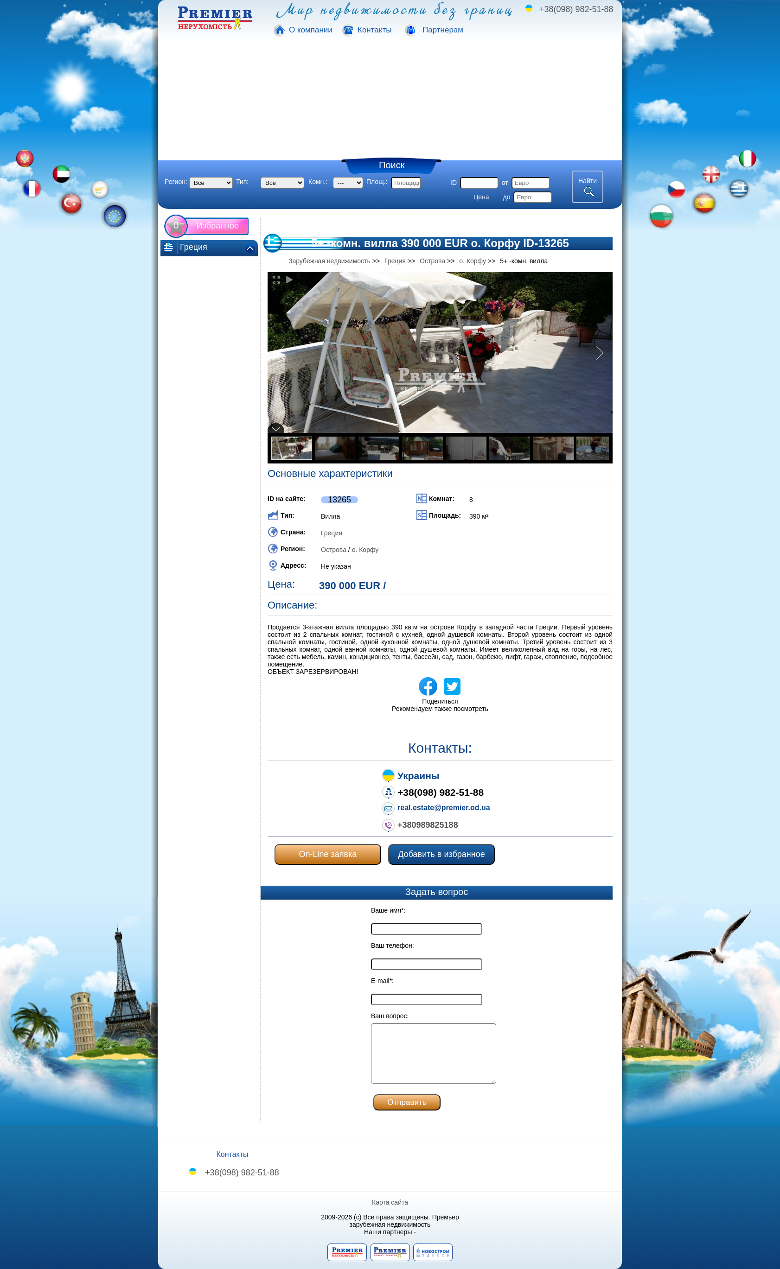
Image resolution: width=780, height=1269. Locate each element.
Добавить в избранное (441, 854)
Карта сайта (390, 1202)
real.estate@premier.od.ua (443, 808)
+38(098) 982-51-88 (576, 9)
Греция (331, 533)
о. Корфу (365, 549)
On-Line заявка (328, 854)
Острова (333, 549)
